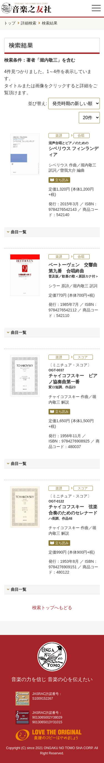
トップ (10, 23)
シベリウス (58, 165)
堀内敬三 (88, 165)
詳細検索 (28, 23)
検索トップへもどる (52, 607)
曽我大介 (68, 170)
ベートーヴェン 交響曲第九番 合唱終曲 (74, 270)
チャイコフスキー (64, 396)
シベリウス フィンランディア (74, 149)
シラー (54, 286)
